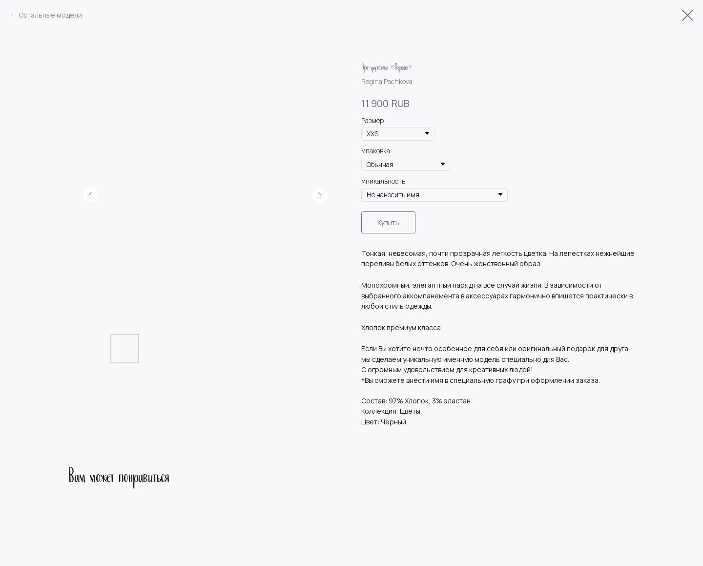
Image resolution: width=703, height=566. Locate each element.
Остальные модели (50, 15)
